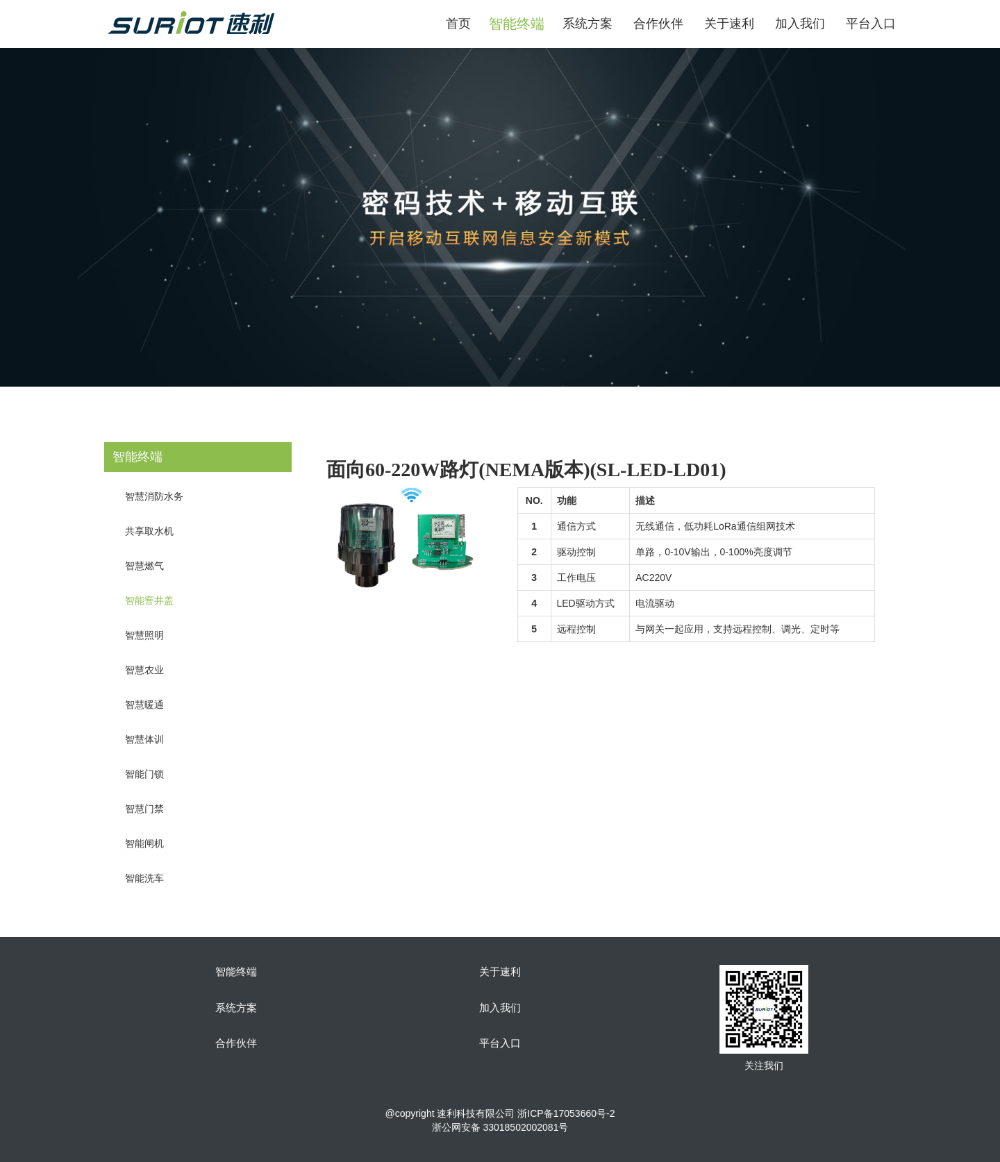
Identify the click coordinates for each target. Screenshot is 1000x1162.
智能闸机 (144, 843)
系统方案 (587, 24)
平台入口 (871, 24)
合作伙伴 (658, 24)
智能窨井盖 (149, 600)
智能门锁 (144, 774)
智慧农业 (144, 669)
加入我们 (800, 24)
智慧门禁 (144, 808)
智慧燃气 (144, 565)
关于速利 (729, 24)
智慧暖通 (144, 704)
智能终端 (236, 971)
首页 (458, 24)
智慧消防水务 (154, 496)
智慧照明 (144, 635)
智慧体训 (144, 739)
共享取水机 (149, 531)
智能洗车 (144, 878)
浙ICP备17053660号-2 (566, 1113)
